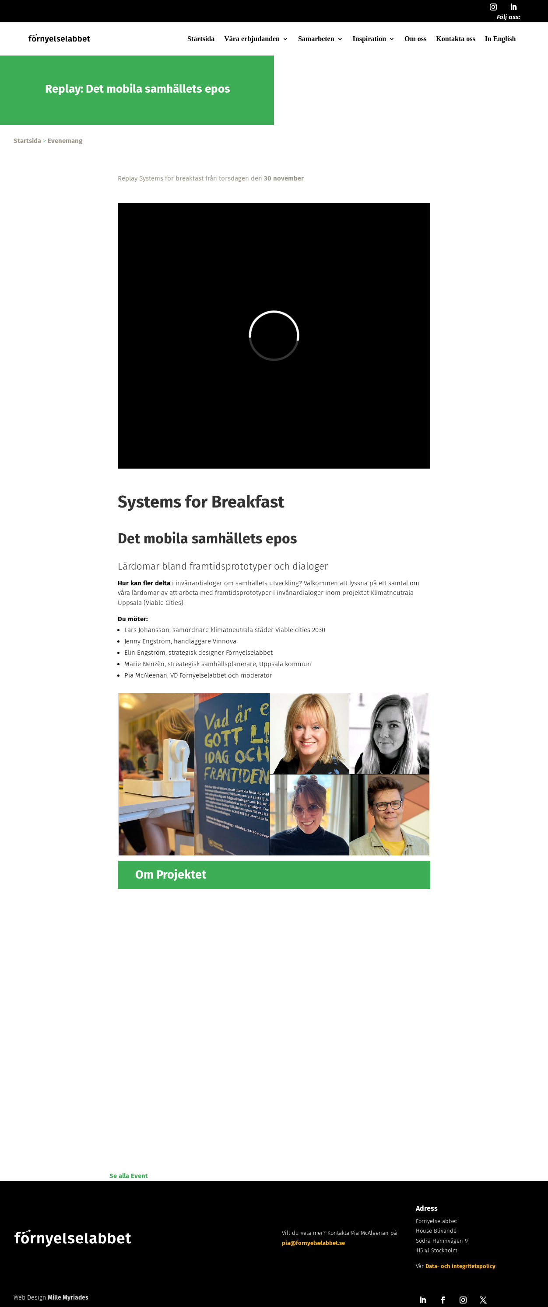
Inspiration (369, 38)
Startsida (200, 38)
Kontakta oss (455, 38)
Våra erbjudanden (252, 38)
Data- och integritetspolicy (460, 1266)
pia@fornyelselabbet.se (313, 1243)
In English (500, 38)
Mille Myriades (68, 1297)
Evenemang (65, 141)
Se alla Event (128, 1176)
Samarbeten (316, 38)
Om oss (415, 38)
